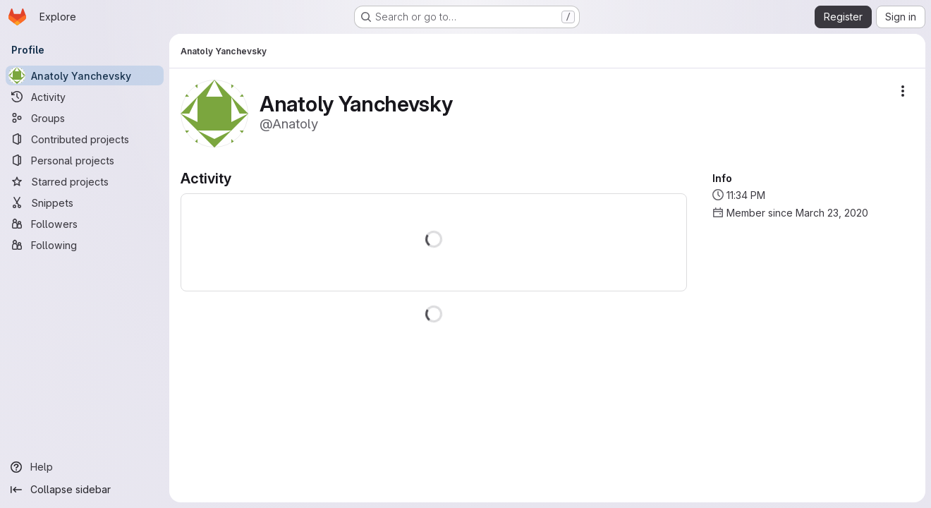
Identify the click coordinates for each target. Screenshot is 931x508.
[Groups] (85, 118)
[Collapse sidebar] (85, 490)
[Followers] (85, 224)
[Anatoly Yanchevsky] (85, 75)
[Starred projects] (85, 181)
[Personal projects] (85, 160)
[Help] (85, 467)
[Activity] (85, 97)
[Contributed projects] (85, 139)
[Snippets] (85, 202)
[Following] (85, 245)
